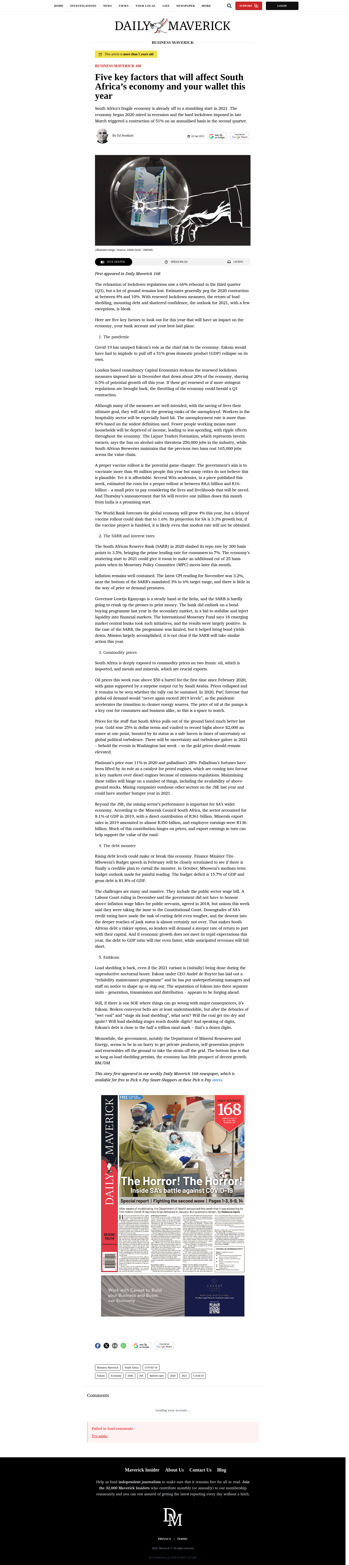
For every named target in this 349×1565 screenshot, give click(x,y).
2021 (184, 1375)
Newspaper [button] (185, 5)
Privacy (164, 1539)
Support (248, 6)
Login (282, 5)
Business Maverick (108, 1367)
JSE (141, 1375)
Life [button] (166, 5)
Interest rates (156, 1375)
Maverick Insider (142, 1469)
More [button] (206, 5)
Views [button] (124, 5)
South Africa (132, 1367)
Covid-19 (198, 1375)
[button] (217, 136)
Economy (116, 1375)
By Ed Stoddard (122, 135)
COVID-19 (151, 1367)
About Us (174, 1469)
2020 (173, 1375)
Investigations (83, 5)
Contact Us (200, 1469)
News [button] (107, 5)
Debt (130, 1375)
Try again (99, 1436)
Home (59, 5)
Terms (182, 1539)
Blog (221, 1469)
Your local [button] (146, 5)
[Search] (229, 5)
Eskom (101, 1375)
